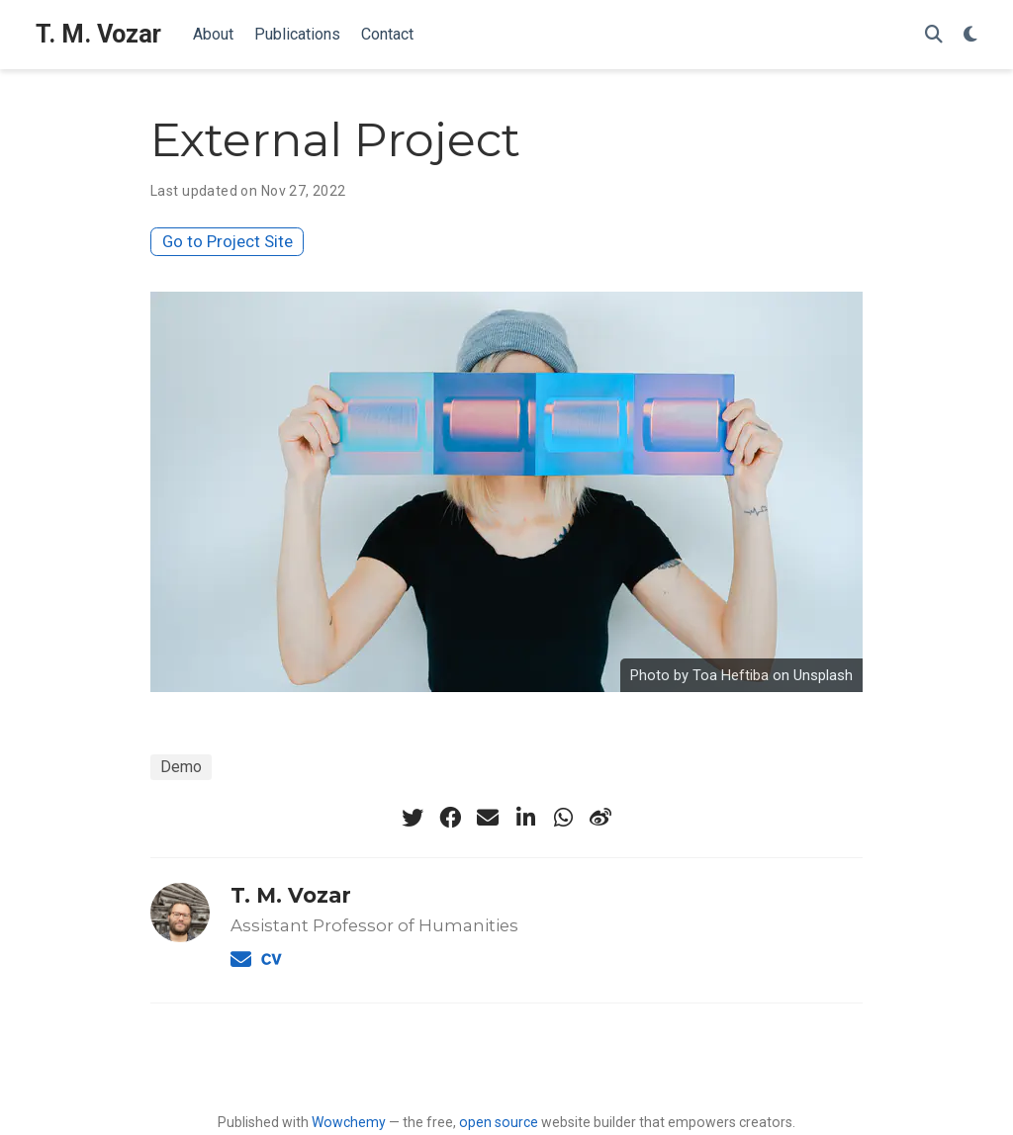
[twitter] (412, 817)
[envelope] (488, 817)
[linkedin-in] (525, 817)
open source (498, 1122)
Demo (181, 766)
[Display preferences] (970, 35)
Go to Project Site (227, 241)
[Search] (934, 35)
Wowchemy (349, 1122)
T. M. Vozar (98, 34)
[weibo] (600, 817)
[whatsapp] (563, 817)
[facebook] (450, 817)
